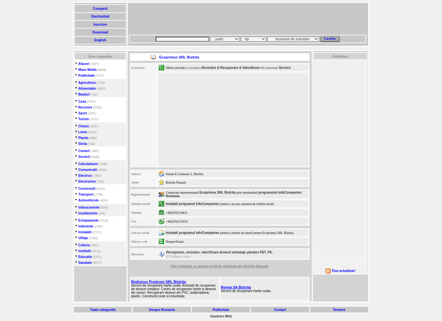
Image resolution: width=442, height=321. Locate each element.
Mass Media (87, 69)
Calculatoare (88, 164)
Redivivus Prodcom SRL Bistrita (158, 282)
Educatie (85, 257)
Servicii (84, 157)
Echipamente (88, 220)
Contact (280, 310)
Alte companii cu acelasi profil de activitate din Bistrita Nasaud (219, 266)
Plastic (83, 138)
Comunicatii (87, 170)
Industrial (85, 226)
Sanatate (85, 262)
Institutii (84, 251)
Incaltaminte (87, 213)
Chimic (83, 126)
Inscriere (100, 24)
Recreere (85, 107)
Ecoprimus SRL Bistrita (217, 192)
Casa (82, 101)
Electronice (87, 181)
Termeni (339, 310)
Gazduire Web (221, 316)
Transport (85, 194)
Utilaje (83, 238)
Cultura (84, 245)
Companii (100, 8)
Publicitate (86, 75)
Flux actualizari (343, 271)
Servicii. (285, 68)
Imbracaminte (89, 207)
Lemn (82, 132)
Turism (83, 119)
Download (100, 32)
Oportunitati (100, 16)
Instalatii (85, 232)
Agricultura (87, 82)
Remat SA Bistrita (236, 287)
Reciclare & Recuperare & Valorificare (231, 68)
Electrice (85, 175)
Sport (82, 113)
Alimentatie (87, 88)
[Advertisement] (247, 18)
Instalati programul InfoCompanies (192, 204)
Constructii (87, 188)
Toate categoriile (103, 310)
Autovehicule (88, 200)
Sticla (82, 144)
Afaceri (84, 64)
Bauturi (84, 94)
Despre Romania (161, 310)
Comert (84, 151)
